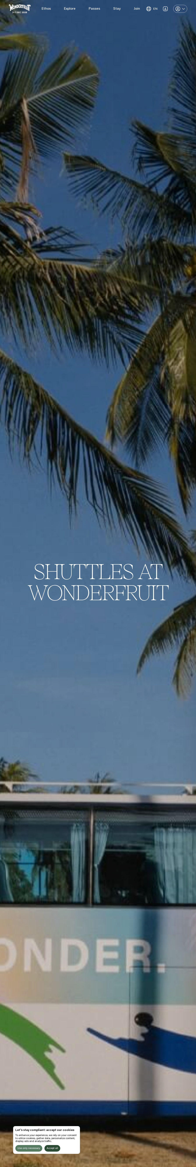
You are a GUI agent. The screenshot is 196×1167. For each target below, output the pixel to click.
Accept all (52, 1148)
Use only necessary (29, 1148)
